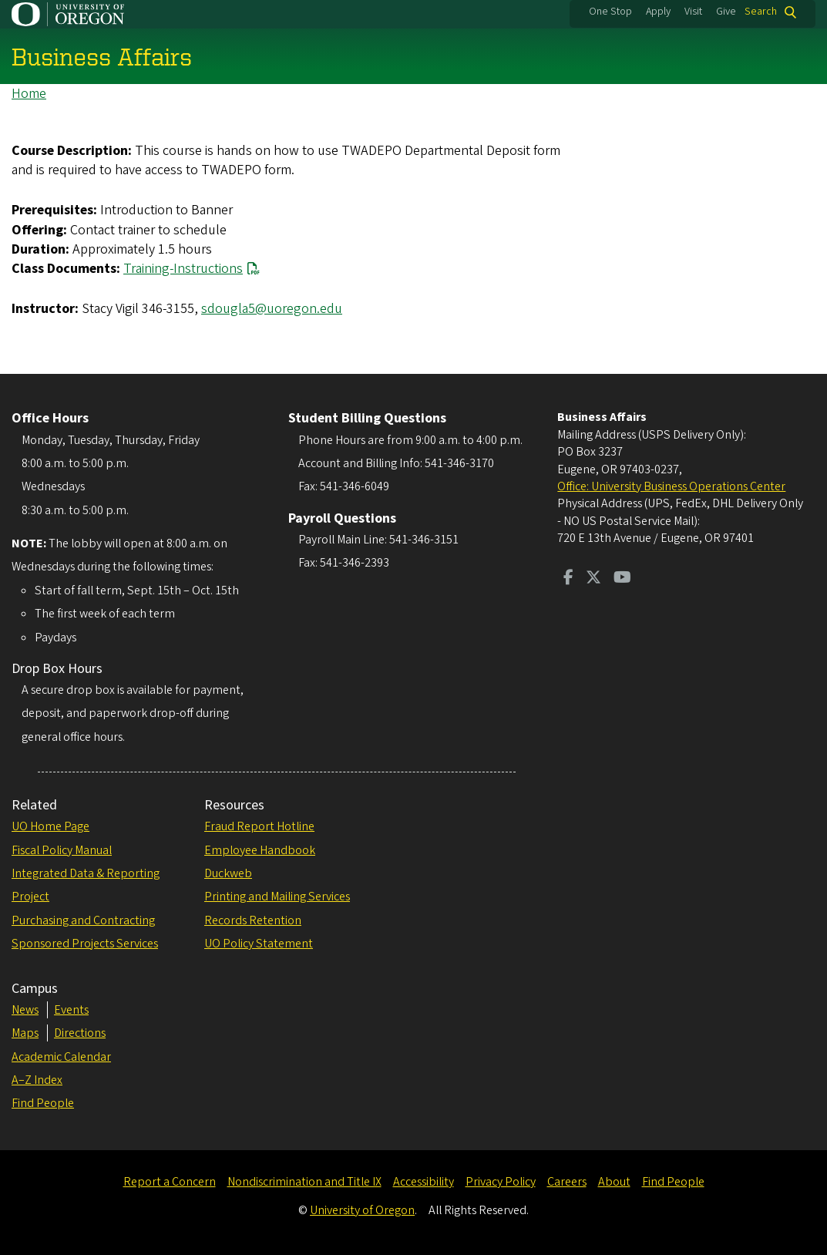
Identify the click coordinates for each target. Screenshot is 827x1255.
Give (726, 11)
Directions (80, 1033)
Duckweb (228, 873)
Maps (25, 1033)
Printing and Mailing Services (277, 896)
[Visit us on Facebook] (568, 578)
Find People (43, 1103)
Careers (567, 1181)
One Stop (610, 11)
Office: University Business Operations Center (671, 486)
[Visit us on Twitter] (593, 578)
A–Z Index (37, 1080)
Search (761, 12)
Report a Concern (169, 1181)
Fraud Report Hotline (259, 826)
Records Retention (252, 920)
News (25, 1009)
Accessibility (423, 1181)
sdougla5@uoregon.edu (271, 308)
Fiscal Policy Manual (62, 850)
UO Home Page (50, 826)
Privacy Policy (501, 1181)
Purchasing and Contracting (83, 920)
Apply (658, 11)
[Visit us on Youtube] (622, 578)
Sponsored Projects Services (85, 943)
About (614, 1181)
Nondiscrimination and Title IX (304, 1181)
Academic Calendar (61, 1056)
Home (29, 93)
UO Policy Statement (258, 943)
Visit (693, 11)
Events (71, 1009)
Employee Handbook (259, 850)
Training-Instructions (183, 268)
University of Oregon (362, 1210)
